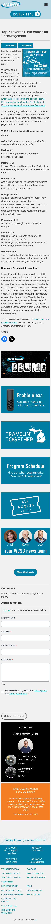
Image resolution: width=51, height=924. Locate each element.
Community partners (12, 894)
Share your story (36, 877)
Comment (7, 659)
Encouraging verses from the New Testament (23, 105)
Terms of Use (33, 894)
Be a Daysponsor (9, 886)
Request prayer (35, 873)
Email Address (9, 645)
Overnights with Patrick (25, 734)
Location (6, 632)
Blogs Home (11, 45)
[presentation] (22, 704)
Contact (31, 869)
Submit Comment (14, 716)
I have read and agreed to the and (26, 692)
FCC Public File (9, 906)
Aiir (35, 920)
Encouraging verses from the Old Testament (22, 102)
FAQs (29, 886)
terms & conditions (18, 694)
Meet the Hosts (25, 572)
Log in (7, 610)
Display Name (9, 618)
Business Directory (11, 890)
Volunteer (7, 882)
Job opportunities (11, 877)
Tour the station (10, 869)
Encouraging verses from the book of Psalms (23, 99)
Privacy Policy (34, 890)
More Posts (27, 45)
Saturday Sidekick (10, 873)
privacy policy (40, 690)
